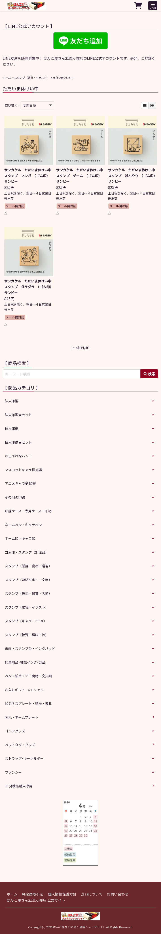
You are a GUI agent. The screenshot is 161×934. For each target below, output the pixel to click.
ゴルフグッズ (15, 731)
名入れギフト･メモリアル (24, 689)
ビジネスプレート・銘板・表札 (28, 703)
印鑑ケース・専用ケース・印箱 (28, 510)
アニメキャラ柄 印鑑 (20, 483)
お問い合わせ (117, 894)
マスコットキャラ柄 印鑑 (23, 469)
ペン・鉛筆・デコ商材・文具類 (28, 675)
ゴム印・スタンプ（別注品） (27, 552)
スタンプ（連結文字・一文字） (28, 579)
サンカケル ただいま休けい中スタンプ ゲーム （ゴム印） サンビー (79, 175)
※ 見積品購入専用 (18, 786)
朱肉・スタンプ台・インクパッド (30, 648)
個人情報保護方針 (62, 894)
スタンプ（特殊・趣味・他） (27, 634)
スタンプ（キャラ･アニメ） (26, 620)
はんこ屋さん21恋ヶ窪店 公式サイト (36, 900)
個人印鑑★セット (18, 442)
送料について (91, 894)
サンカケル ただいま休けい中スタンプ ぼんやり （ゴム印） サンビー (132, 175)
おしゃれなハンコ (18, 455)
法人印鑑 (11, 400)
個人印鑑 (11, 428)
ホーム (7, 77)
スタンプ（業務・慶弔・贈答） (28, 565)
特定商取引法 (32, 894)
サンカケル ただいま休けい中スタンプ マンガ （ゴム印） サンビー (27, 175)
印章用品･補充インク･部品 (25, 662)
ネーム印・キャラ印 (20, 538)
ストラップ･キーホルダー (24, 758)
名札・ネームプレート (21, 717)
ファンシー (13, 772)
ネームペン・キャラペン (23, 524)
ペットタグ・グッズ (20, 744)
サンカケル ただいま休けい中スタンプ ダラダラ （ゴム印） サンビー (28, 287)
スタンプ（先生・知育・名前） (28, 593)
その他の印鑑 (15, 497)
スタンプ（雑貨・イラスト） (31, 77)
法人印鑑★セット (18, 414)
